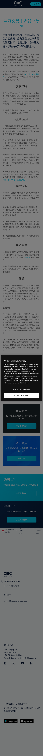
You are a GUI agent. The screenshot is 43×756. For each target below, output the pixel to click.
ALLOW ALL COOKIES (21, 396)
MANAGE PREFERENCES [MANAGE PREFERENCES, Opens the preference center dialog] (21, 389)
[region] (21, 378)
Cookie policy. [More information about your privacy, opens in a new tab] (24, 383)
